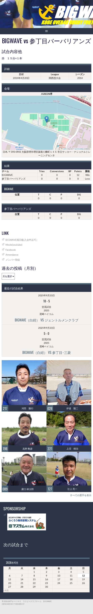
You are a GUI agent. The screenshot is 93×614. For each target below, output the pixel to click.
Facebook (11, 249)
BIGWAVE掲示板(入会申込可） (22, 239)
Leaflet (64, 149)
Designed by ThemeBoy (13, 604)
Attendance (12, 254)
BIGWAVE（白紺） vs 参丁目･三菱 (46, 352)
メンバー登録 (13, 259)
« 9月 (6, 590)
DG (79, 194)
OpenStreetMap (78, 149)
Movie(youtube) (14, 244)
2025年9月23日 (46, 295)
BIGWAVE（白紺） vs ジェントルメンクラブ (46, 319)
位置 (17, 194)
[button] (46, 119)
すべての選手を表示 (80, 495)
